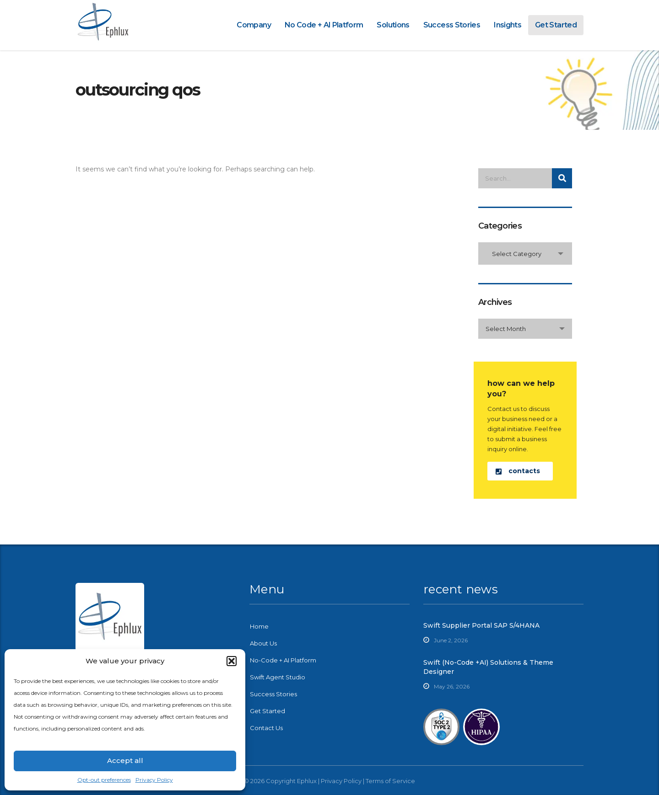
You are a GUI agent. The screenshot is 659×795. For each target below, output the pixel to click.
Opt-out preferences (104, 779)
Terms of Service (390, 780)
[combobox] (525, 253)
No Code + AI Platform (324, 25)
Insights (507, 25)
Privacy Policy (154, 779)
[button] (231, 661)
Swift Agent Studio (277, 677)
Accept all (125, 760)
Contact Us (266, 727)
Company (254, 25)
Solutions (393, 25)
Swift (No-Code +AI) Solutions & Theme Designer (488, 667)
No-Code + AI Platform (283, 660)
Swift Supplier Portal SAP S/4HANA (481, 625)
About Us (263, 643)
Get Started (556, 25)
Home (259, 626)
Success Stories (451, 25)
